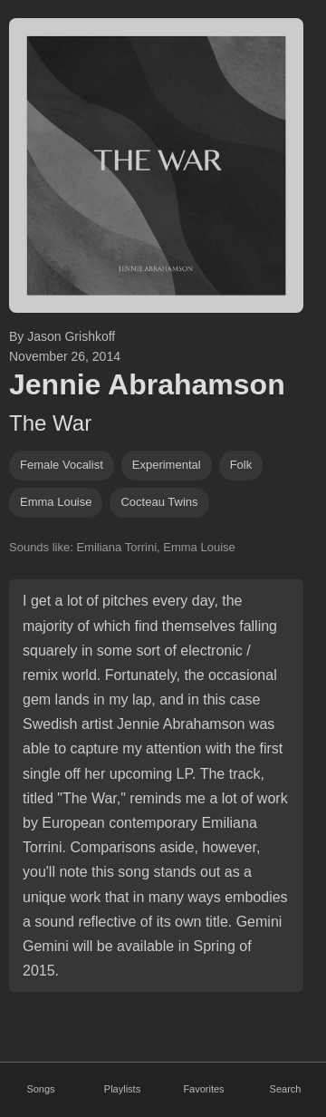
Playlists (122, 1088)
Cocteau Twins (158, 502)
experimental (166, 464)
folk (241, 464)
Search (286, 1088)
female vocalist (61, 464)
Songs (40, 1088)
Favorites (203, 1088)
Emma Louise (55, 502)
